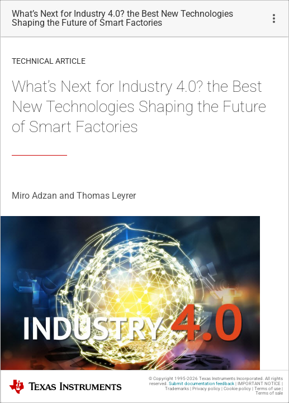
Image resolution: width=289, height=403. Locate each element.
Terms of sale (269, 393)
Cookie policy (237, 388)
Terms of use (267, 388)
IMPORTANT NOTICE (259, 383)
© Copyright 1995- (173, 378)
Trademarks (177, 388)
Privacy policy (206, 388)
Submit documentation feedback (201, 383)
